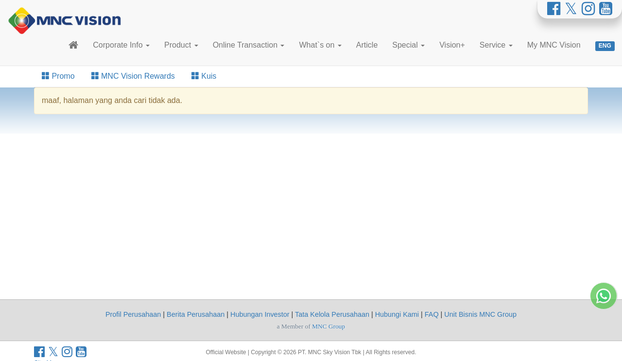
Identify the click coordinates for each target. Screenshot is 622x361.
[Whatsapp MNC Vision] (603, 334)
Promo (58, 76)
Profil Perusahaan (133, 314)
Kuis (204, 76)
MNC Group (328, 326)
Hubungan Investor (260, 314)
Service (496, 45)
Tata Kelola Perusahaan (332, 314)
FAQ (432, 314)
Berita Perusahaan (196, 314)
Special (408, 45)
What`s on (320, 45)
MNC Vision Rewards (133, 76)
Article (367, 45)
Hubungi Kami (397, 314)
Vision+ (452, 45)
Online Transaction (249, 45)
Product (181, 45)
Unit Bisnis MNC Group (480, 314)
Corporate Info (121, 45)
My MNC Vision (554, 45)
